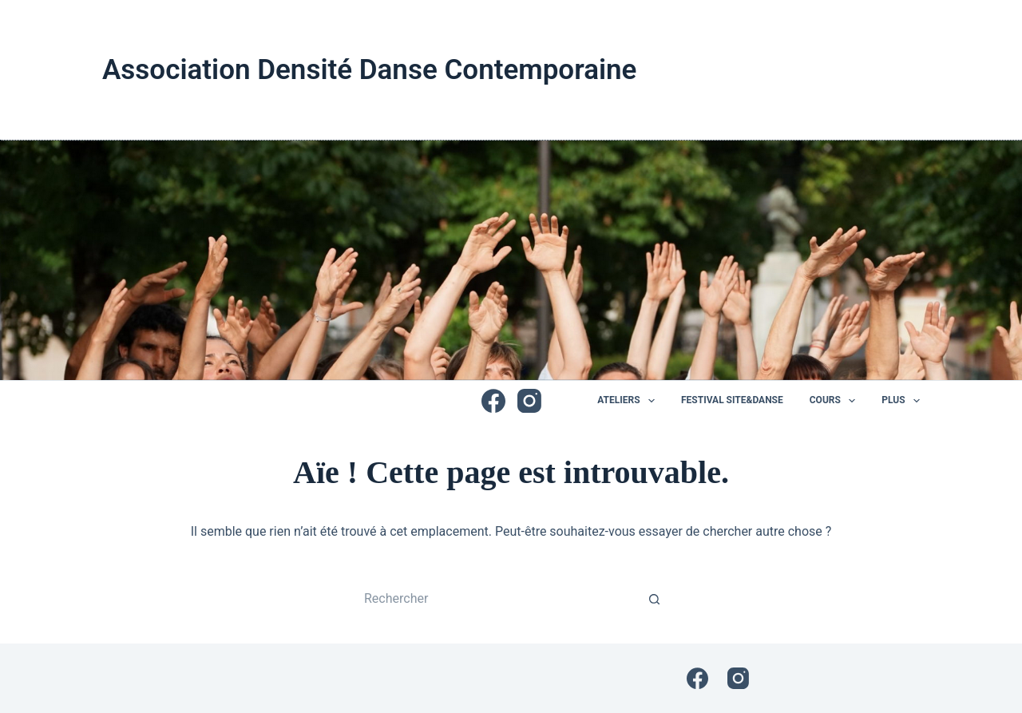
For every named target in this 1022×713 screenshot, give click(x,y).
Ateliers (629, 400)
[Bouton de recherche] (655, 599)
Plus (900, 400)
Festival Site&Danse (732, 400)
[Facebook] (493, 401)
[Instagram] (529, 401)
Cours (836, 400)
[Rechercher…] (495, 599)
